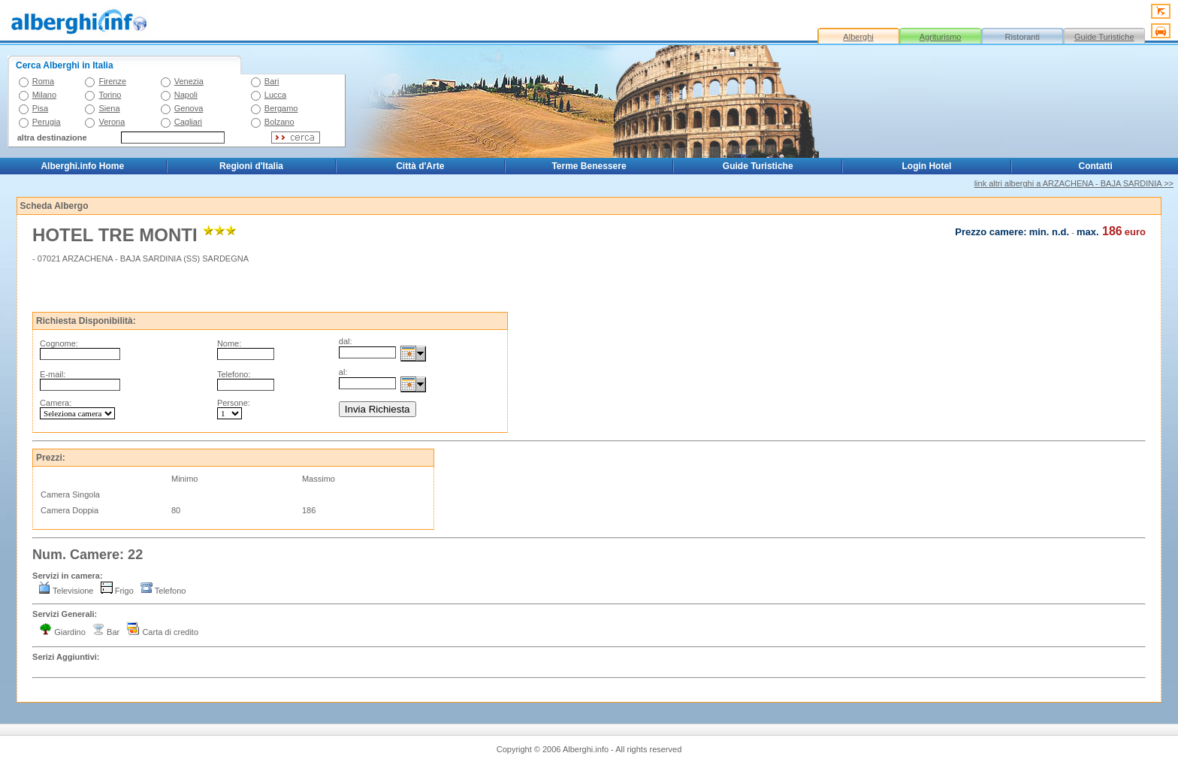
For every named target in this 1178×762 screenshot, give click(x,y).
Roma (43, 81)
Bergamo (281, 108)
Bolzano (279, 121)
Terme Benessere (588, 166)
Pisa (40, 108)
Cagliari (188, 121)
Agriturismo (941, 36)
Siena (108, 108)
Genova (189, 108)
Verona (111, 121)
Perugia (46, 121)
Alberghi (858, 36)
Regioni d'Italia (251, 166)
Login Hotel (926, 166)
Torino (109, 94)
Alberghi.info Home (82, 166)
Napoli (186, 94)
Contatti (1096, 166)
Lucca (275, 94)
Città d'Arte (420, 166)
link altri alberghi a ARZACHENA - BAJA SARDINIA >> (1073, 183)
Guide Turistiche (1104, 36)
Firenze (112, 81)
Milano (44, 94)
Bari (271, 81)
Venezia (189, 81)
